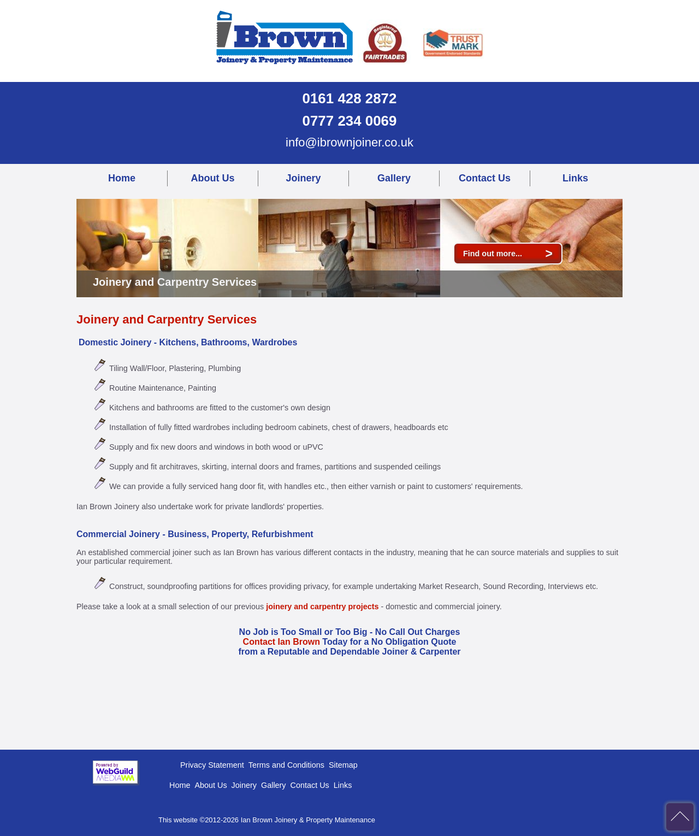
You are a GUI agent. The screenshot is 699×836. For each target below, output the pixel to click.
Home (121, 178)
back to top (680, 817)
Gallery (394, 178)
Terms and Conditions (286, 765)
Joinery (303, 178)
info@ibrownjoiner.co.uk (349, 142)
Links (575, 178)
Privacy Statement (212, 765)
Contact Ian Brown (281, 641)
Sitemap (343, 765)
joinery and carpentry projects (322, 606)
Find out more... (508, 253)
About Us (213, 178)
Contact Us (485, 178)
